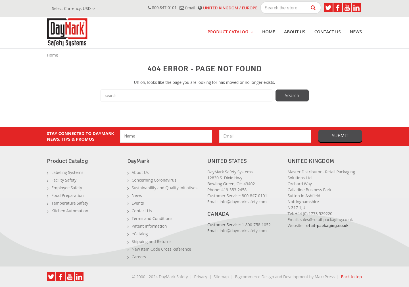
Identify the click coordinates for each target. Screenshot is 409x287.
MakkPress (325, 276)
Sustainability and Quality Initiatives (164, 187)
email (187, 8)
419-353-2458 (234, 189)
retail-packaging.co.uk (326, 225)
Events (138, 203)
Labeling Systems (67, 172)
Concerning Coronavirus (154, 180)
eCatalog (140, 233)
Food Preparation (67, 195)
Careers (139, 256)
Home (268, 31)
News (356, 31)
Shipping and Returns (152, 241)
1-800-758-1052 (256, 224)
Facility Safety (63, 180)
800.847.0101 (162, 7)
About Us (294, 31)
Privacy (200, 276)
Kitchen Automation (69, 210)
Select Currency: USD (73, 8)
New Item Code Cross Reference (161, 249)
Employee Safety (66, 187)
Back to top (351, 276)
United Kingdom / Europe (227, 8)
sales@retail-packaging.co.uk (326, 219)
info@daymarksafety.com (243, 201)
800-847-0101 (254, 195)
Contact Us (327, 31)
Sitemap (221, 276)
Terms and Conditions (152, 218)
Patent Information (149, 226)
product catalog (230, 31)
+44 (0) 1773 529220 (313, 213)
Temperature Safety (69, 203)
